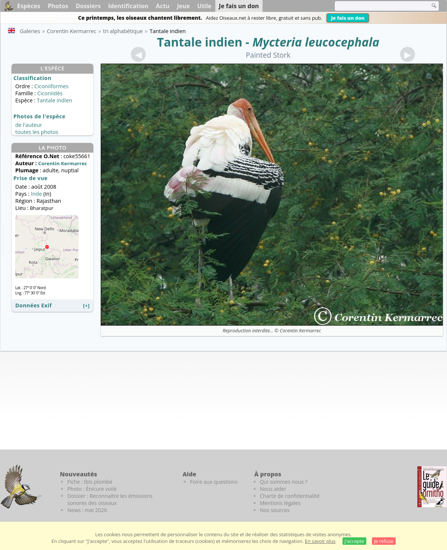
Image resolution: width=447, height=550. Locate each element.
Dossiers (87, 6)
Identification (128, 6)
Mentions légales (280, 502)
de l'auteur (28, 124)
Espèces (28, 6)
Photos (58, 6)
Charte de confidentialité (290, 495)
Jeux (183, 6)
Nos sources (275, 510)
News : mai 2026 (87, 510)
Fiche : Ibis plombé (89, 481)
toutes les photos (36, 131)
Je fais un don (347, 18)
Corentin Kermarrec (300, 330)
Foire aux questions (214, 481)
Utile (204, 6)
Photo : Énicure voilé (92, 488)
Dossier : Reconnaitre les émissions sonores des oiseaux (109, 499)
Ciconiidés (49, 93)
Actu (163, 6)
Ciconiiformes (51, 86)
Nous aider (273, 488)
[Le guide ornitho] (432, 486)
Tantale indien (199, 42)
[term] (377, 6)
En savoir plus (320, 541)
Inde (36, 193)
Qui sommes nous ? (284, 481)
